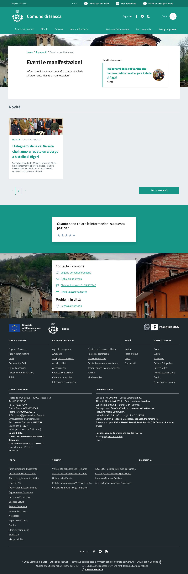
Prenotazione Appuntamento (23, 487)
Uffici (11, 358)
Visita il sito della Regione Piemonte (69, 469)
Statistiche (14, 534)
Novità (16, 139)
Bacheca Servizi (16, 501)
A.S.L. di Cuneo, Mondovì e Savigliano (113, 483)
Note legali (14, 516)
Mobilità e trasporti (97, 358)
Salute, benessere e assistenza (103, 363)
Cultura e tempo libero (63, 377)
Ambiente (57, 354)
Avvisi (127, 358)
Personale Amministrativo (21, 372)
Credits (12, 525)
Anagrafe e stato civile (63, 358)
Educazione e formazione (64, 382)
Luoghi (157, 354)
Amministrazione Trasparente (23, 469)
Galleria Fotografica (163, 363)
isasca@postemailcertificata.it (29, 415)
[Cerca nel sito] (173, 16)
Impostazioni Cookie (18, 520)
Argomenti (41, 52)
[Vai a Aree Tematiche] (126, 3)
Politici (12, 377)
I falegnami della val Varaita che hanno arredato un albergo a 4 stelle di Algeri (129, 73)
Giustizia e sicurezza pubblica (102, 349)
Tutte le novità (159, 190)
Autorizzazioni (59, 368)
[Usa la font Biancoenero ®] (96, 3)
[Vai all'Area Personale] (158, 3)
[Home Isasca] (36, 16)
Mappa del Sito (16, 539)
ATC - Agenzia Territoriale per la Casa (113, 473)
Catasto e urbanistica (62, 372)
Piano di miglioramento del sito (24, 478)
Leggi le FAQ (15, 483)
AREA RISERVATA (92, 569)
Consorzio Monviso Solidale (108, 478)
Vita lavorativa (95, 377)
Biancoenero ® (105, 566)
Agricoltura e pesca (61, 349)
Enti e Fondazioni (17, 368)
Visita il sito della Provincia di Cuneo (69, 473)
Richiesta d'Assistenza (19, 497)
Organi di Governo (17, 349)
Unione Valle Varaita (62, 478)
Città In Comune (150, 561)
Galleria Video (160, 368)
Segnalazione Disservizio (21, 492)
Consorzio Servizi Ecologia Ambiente (69, 487)
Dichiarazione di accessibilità (22, 473)
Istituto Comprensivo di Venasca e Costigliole (74, 483)
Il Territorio (159, 358)
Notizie (128, 349)
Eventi (157, 349)
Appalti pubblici (59, 363)
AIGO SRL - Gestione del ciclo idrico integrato (117, 469)
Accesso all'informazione (117, 29)
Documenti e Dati (17, 363)
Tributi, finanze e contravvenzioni (104, 368)
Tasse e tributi (131, 354)
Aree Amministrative (19, 354)
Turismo (91, 372)
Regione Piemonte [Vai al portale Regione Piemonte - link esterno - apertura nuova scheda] (19, 3)
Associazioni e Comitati (165, 382)
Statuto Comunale (18, 506)
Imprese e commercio (98, 354)
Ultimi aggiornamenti (19, 530)
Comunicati (130, 363)
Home (30, 52)
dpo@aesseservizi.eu (112, 436)
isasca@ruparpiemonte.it (27, 419)
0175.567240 (19, 401)
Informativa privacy (18, 511)
